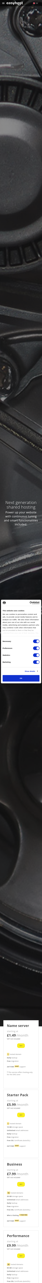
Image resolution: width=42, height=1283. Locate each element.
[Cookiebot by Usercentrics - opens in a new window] (29, 602)
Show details (30, 671)
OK (21, 678)
